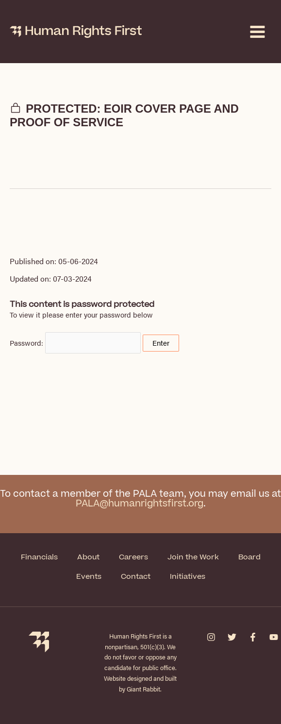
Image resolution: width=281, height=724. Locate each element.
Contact (135, 577)
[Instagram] (211, 637)
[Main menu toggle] (257, 32)
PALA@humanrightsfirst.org (139, 503)
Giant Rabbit (143, 689)
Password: (75, 343)
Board (249, 557)
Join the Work (193, 557)
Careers (133, 557)
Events (88, 577)
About (88, 557)
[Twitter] (232, 637)
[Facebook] (252, 637)
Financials (39, 557)
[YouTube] (273, 637)
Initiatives (187, 577)
